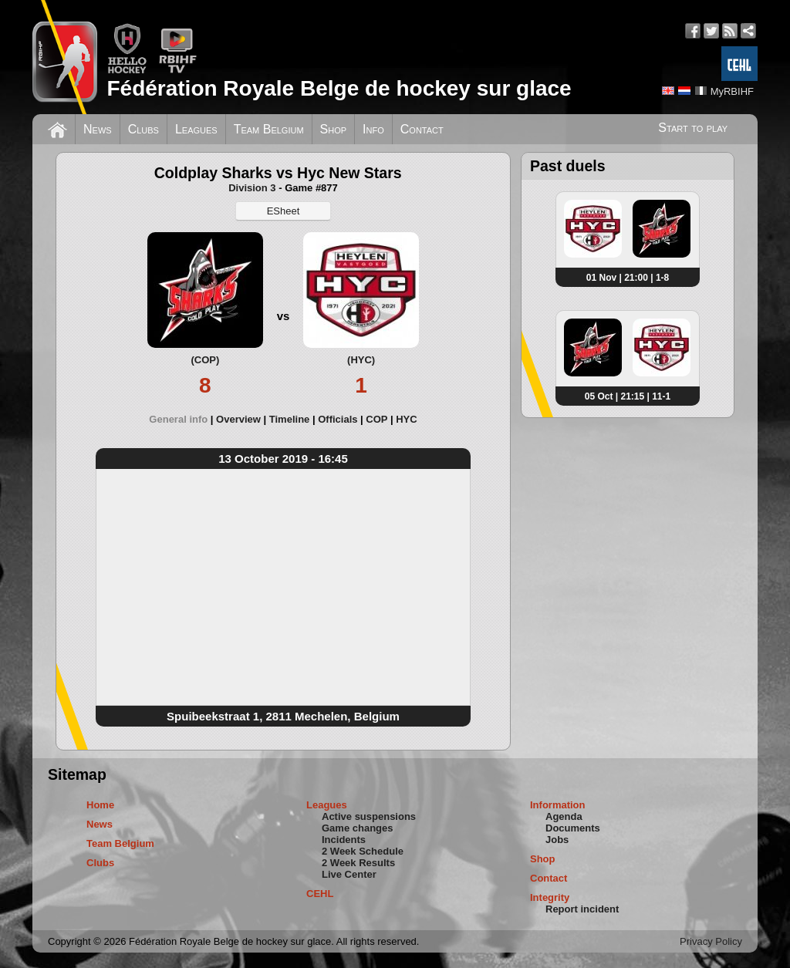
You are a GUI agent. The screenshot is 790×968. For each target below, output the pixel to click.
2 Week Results (358, 863)
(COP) (205, 360)
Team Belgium (269, 129)
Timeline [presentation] (289, 419)
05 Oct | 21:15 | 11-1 (627, 396)
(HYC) (361, 360)
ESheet (283, 211)
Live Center (349, 874)
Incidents (344, 839)
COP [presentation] (376, 419)
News (97, 129)
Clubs (143, 129)
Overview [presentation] (238, 419)
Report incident (582, 909)
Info (373, 129)
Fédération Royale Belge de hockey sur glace (338, 88)
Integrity (549, 897)
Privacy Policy (711, 941)
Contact (422, 129)
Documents (572, 828)
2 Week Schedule (362, 851)
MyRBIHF (732, 91)
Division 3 (251, 188)
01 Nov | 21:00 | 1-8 (627, 277)
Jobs (557, 839)
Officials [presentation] (337, 419)
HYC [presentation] (406, 419)
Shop (333, 129)
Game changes (357, 828)
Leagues (196, 129)
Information (558, 805)
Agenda (563, 816)
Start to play (693, 127)
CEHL (319, 893)
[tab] (182, 419)
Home (100, 805)
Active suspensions (369, 816)
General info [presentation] (178, 419)
